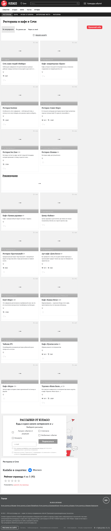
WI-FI (44, 120)
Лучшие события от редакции (25, 432)
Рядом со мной (33, 29)
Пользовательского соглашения (28, 454)
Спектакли (45, 431)
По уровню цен (21, 29)
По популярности (8, 29)
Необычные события (49, 435)
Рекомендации (10, 175)
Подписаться (48, 441)
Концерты (18, 438)
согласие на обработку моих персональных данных (30, 448)
